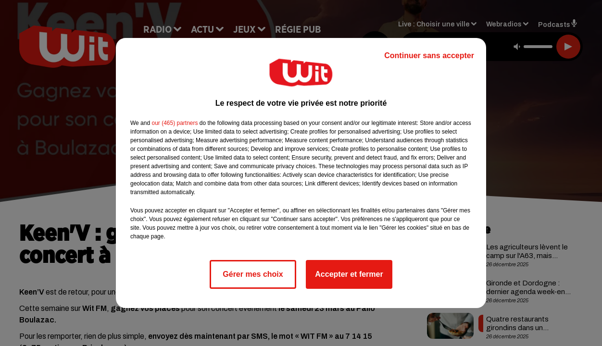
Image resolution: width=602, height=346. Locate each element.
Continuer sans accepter (429, 55)
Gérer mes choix (253, 274)
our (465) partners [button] (174, 123)
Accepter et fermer (349, 274)
